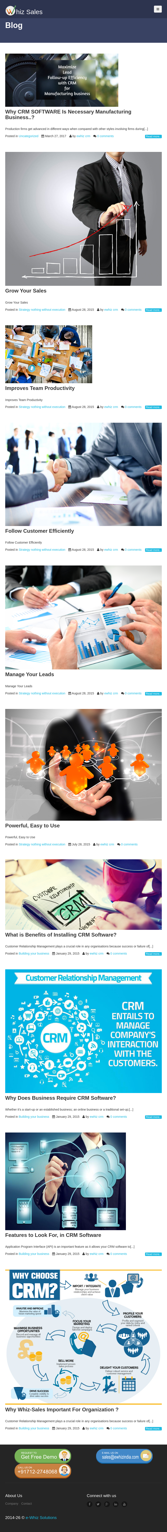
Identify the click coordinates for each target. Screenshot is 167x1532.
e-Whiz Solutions (41, 1517)
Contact (26, 1503)
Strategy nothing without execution (41, 309)
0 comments (105, 136)
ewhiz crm (83, 136)
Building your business (33, 953)
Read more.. (153, 136)
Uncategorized (28, 136)
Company (11, 1503)
